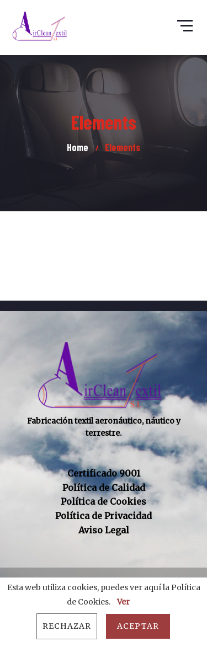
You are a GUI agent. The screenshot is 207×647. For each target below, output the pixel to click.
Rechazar (67, 626)
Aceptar (138, 626)
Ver (123, 602)
